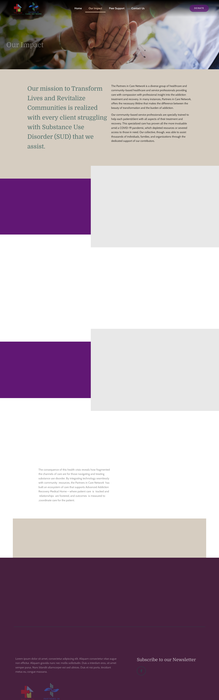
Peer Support (117, 8)
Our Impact (95, 8)
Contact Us (138, 8)
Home (78, 8)
